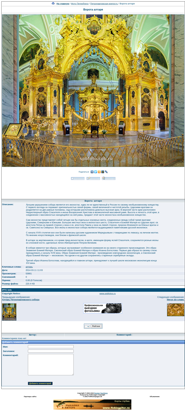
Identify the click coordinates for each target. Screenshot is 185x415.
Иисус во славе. (175, 299)
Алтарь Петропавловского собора (20, 299)
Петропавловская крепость (104, 3)
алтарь (29, 267)
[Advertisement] (93, 188)
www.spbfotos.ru (108, 293)
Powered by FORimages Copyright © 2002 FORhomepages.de (92, 395)
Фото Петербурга (79, 3)
